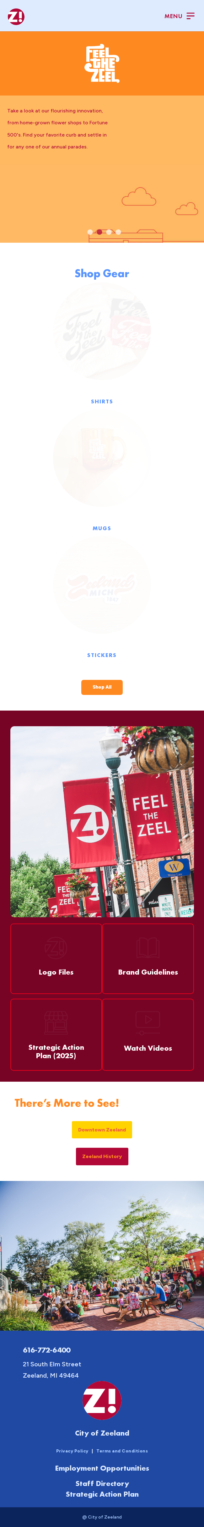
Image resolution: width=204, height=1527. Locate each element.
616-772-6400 (46, 1350)
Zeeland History (102, 1156)
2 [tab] (99, 232)
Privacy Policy (72, 1451)
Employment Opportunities (102, 1468)
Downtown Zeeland (102, 1130)
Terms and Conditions (122, 1451)
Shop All (102, 687)
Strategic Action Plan (102, 1494)
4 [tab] (118, 232)
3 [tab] (109, 232)
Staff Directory (102, 1483)
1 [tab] (90, 232)
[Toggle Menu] (179, 17)
